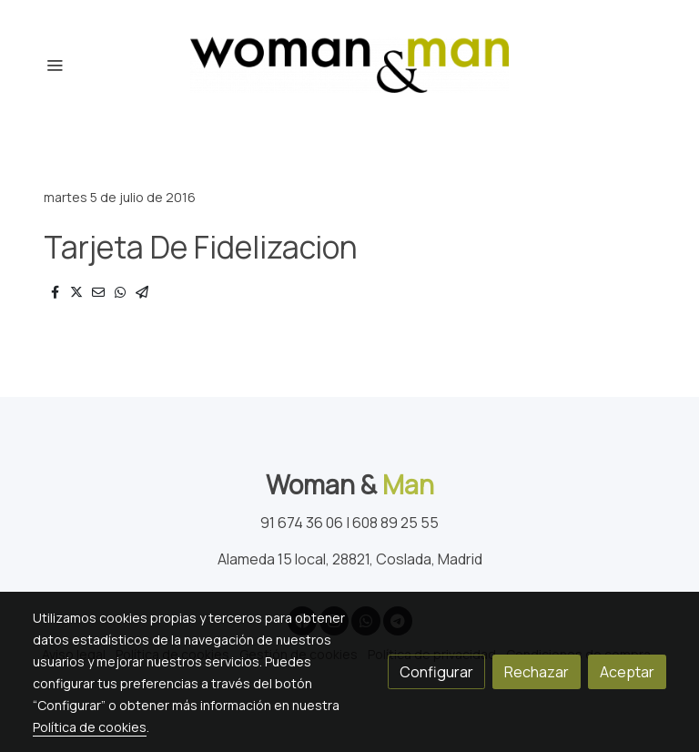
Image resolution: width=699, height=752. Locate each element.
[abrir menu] (54, 65)
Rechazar (536, 672)
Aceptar (627, 672)
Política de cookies (90, 727)
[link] (349, 64)
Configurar (436, 672)
